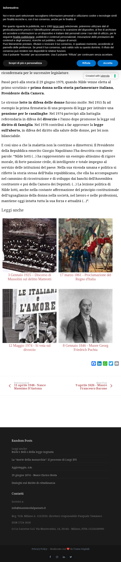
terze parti (58, 26)
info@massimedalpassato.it (29, 508)
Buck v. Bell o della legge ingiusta (33, 452)
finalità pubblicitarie (24, 36)
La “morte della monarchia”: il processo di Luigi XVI (44, 459)
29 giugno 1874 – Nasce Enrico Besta (34, 475)
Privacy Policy (39, 548)
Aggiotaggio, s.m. (22, 467)
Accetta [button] (107, 63)
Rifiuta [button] (86, 63)
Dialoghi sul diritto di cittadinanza (33, 483)
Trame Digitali (81, 548)
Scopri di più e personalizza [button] (25, 63)
